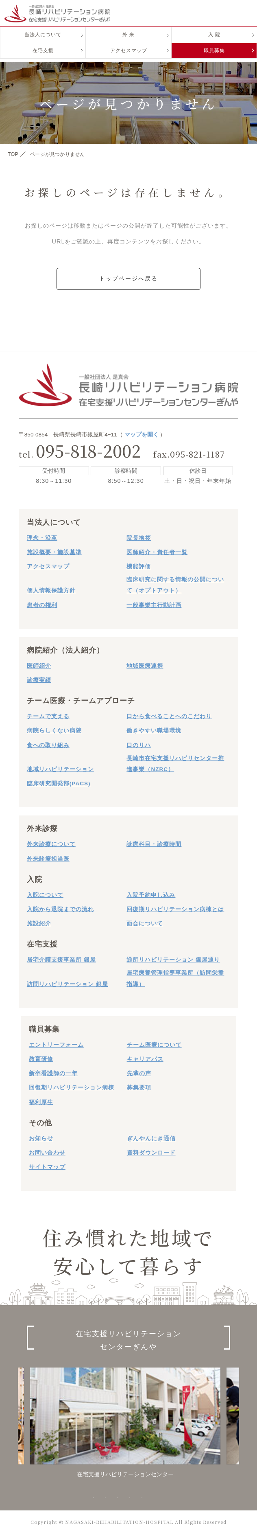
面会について (144, 922)
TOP (14, 154)
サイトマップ (47, 1166)
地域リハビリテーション (60, 768)
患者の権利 (42, 604)
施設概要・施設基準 (54, 551)
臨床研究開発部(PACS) (59, 782)
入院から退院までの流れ (60, 908)
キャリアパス (145, 1058)
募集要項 (139, 1086)
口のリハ (138, 744)
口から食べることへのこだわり (169, 715)
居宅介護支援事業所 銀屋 (61, 959)
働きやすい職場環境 (153, 729)
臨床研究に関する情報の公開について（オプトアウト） (175, 583)
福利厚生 (41, 1101)
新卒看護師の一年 (53, 1072)
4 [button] (130, 1497)
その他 (40, 1122)
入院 (34, 878)
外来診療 (42, 827)
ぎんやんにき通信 (151, 1137)
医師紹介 (39, 665)
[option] (125, 1421)
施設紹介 (39, 922)
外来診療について (51, 843)
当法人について (43, 41)
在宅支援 (43, 58)
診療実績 (39, 679)
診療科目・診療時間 (153, 843)
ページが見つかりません (66, 154)
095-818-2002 (88, 449)
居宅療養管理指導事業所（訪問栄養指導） (175, 977)
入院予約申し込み (150, 894)
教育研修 (41, 1058)
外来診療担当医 (48, 857)
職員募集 (214, 58)
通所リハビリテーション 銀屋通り (173, 959)
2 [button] (105, 1497)
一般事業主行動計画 (153, 604)
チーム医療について (154, 1044)
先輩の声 (139, 1072)
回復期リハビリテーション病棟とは (175, 908)
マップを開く (141, 433)
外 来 (128, 41)
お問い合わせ (47, 1151)
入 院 (214, 41)
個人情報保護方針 (51, 589)
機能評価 (138, 565)
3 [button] (117, 1497)
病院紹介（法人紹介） (65, 649)
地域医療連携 (144, 665)
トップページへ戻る (128, 278)
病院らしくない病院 (54, 729)
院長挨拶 (138, 537)
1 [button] (93, 1497)
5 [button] (142, 1497)
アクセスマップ (128, 58)
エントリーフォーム (56, 1044)
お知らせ (41, 1137)
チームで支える (48, 715)
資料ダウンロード (151, 1151)
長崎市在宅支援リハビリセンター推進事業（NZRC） (175, 762)
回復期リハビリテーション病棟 (71, 1086)
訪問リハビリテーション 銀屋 (67, 983)
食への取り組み (48, 744)
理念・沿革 (42, 537)
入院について (45, 894)
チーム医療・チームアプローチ (81, 699)
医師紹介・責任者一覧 (156, 551)
